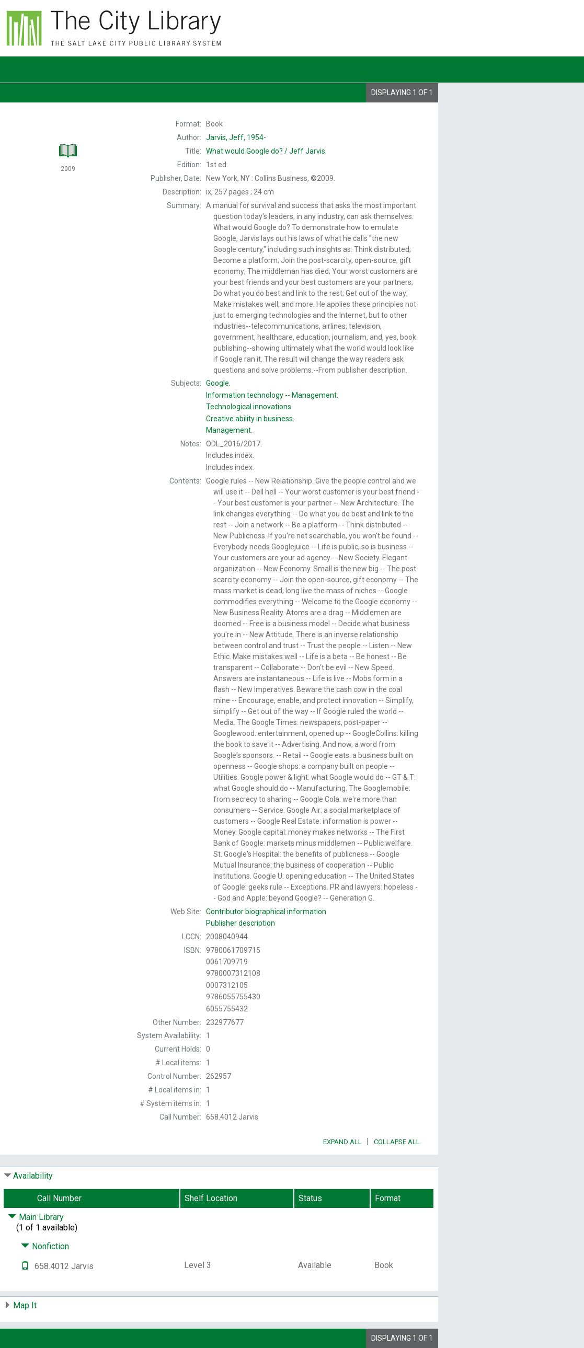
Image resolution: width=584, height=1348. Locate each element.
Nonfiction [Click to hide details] (45, 1246)
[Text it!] (25, 1266)
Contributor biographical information (266, 911)
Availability (33, 1176)
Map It (25, 1305)
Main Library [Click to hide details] (36, 1217)
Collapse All (397, 1142)
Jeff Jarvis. (266, 151)
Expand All (342, 1142)
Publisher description (240, 923)
